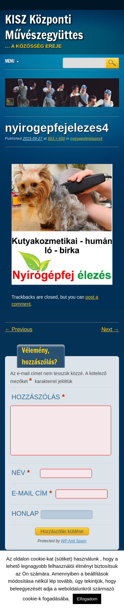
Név (21, 472)
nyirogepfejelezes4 (86, 138)
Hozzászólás (39, 397)
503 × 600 (56, 138)
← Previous (18, 329)
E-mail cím (33, 493)
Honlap (25, 513)
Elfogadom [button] (87, 598)
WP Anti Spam (73, 541)
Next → (110, 329)
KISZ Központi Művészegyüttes (44, 27)
